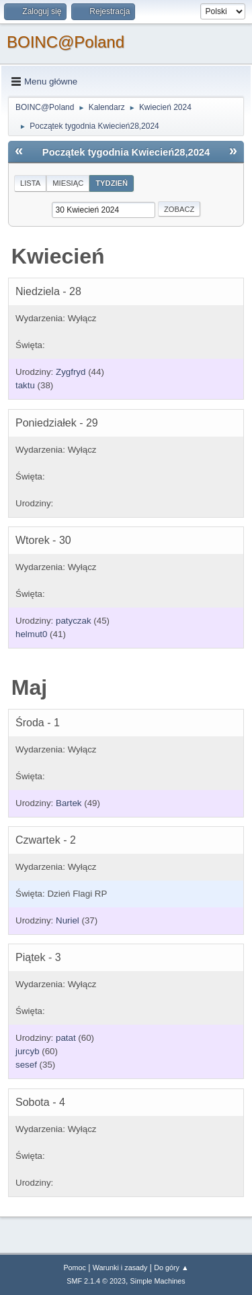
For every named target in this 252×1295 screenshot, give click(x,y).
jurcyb (27, 1051)
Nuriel (67, 920)
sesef (26, 1065)
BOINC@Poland (65, 42)
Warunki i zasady (120, 1267)
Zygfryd (70, 372)
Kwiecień (58, 256)
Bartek (69, 803)
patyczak (73, 621)
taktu (25, 385)
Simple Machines (157, 1281)
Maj (29, 687)
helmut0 (31, 634)
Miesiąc (67, 183)
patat (66, 1038)
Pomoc (74, 1267)
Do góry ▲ (171, 1267)
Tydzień (111, 183)
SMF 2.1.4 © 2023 (96, 1281)
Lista (30, 183)
